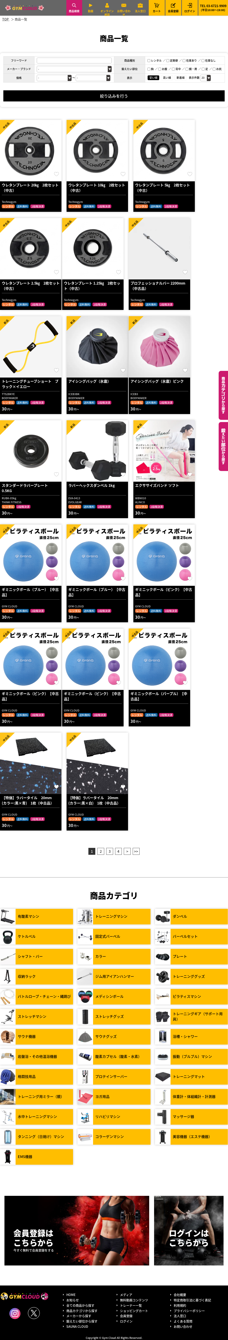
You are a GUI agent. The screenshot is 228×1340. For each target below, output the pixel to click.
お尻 (217, 69)
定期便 (172, 60)
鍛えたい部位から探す (223, 446)
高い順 (167, 77)
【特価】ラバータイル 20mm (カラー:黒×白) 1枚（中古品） (95, 800)
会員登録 (173, 11)
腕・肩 (191, 69)
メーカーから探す (78, 1316)
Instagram (14, 1313)
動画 (90, 11)
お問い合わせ (123, 12)
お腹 (162, 69)
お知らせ (72, 1300)
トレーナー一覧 (131, 1305)
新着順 (181, 77)
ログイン (189, 11)
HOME (70, 1294)
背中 (176, 69)
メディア (126, 1294)
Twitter (33, 1313)
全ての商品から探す (80, 1305)
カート (157, 7)
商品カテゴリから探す (82, 1310)
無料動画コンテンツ (134, 1300)
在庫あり (190, 60)
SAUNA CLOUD (77, 1326)
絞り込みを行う (114, 96)
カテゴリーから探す (223, 395)
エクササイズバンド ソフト (157, 485)
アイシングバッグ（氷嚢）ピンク (157, 381)
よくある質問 (183, 1321)
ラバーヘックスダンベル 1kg (91, 485)
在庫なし (209, 60)
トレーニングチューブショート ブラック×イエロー (30, 383)
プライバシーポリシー (189, 1310)
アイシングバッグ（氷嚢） (89, 381)
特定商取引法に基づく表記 (192, 1300)
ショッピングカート (134, 1310)
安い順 (153, 77)
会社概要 (180, 1294)
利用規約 (180, 1305)
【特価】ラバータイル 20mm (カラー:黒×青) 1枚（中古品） (28, 800)
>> (136, 851)
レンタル (154, 60)
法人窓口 (140, 11)
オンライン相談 (107, 12)
